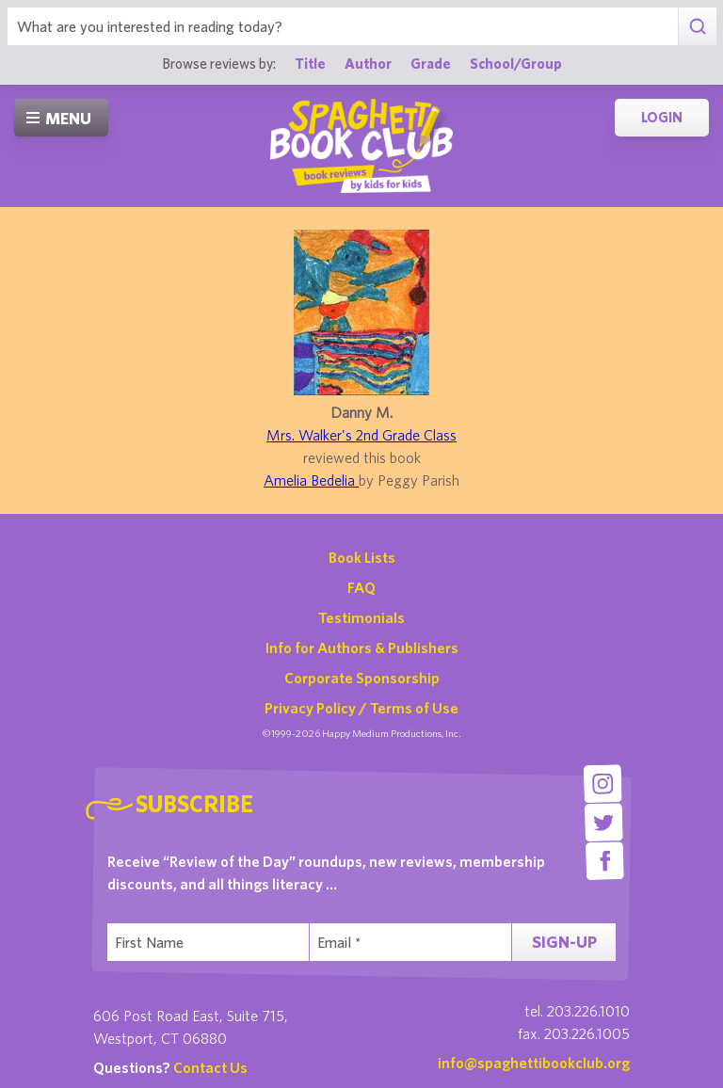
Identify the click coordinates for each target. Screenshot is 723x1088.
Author (368, 63)
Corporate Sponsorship (362, 677)
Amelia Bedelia (311, 480)
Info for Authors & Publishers (361, 647)
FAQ (361, 587)
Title (310, 63)
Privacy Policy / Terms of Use (361, 707)
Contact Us (210, 1067)
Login (662, 117)
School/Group (516, 63)
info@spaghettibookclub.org (534, 1062)
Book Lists (362, 557)
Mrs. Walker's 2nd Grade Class (361, 434)
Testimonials (361, 617)
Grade (430, 63)
